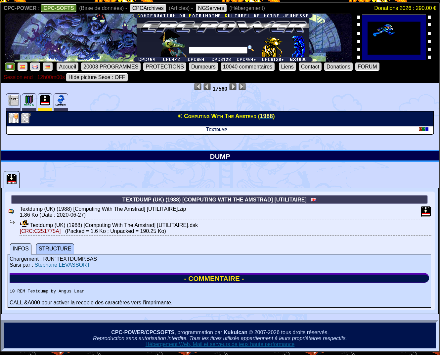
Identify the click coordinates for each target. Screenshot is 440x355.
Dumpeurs (203, 66)
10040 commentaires (247, 66)
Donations (338, 66)
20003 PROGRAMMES (110, 66)
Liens (287, 66)
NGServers (211, 8)
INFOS (21, 248)
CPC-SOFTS (58, 8)
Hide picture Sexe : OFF (96, 77)
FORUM (367, 66)
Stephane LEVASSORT (62, 265)
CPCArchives (148, 8)
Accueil (67, 66)
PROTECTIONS (165, 66)
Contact (310, 66)
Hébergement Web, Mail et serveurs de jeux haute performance (220, 345)
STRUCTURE (55, 248)
